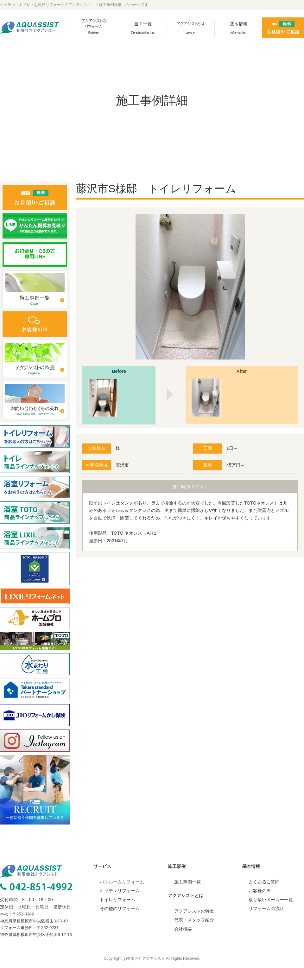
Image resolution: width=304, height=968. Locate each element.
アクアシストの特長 (194, 911)
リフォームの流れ (266, 908)
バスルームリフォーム (122, 881)
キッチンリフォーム (120, 890)
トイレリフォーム (117, 899)
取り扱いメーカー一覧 (271, 899)
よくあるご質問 (264, 881)
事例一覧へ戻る (190, 584)
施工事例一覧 (187, 881)
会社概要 (183, 929)
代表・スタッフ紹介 (194, 919)
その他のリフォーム (120, 908)
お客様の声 (260, 890)
